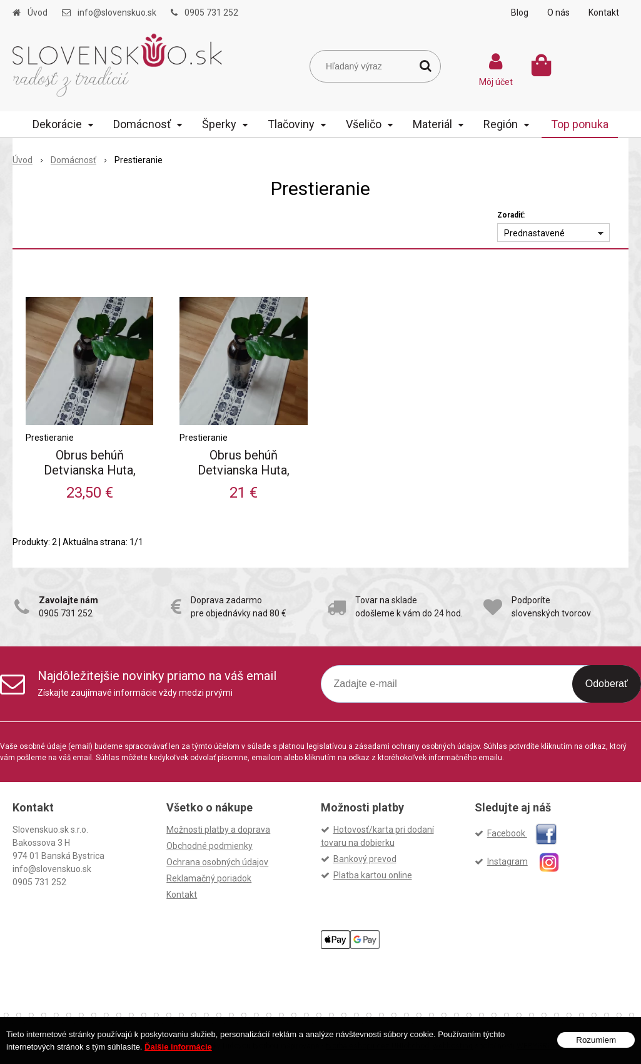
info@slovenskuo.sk (117, 13)
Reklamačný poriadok (208, 878)
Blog (519, 13)
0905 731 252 (211, 13)
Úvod (38, 13)
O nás (558, 13)
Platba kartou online (372, 875)
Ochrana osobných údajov (217, 862)
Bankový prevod (364, 859)
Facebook (522, 833)
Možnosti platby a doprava (218, 830)
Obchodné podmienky (209, 846)
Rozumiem (596, 1040)
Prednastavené (534, 233)
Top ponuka (579, 124)
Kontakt (603, 13)
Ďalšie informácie (178, 1046)
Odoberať (606, 683)
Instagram (528, 861)
